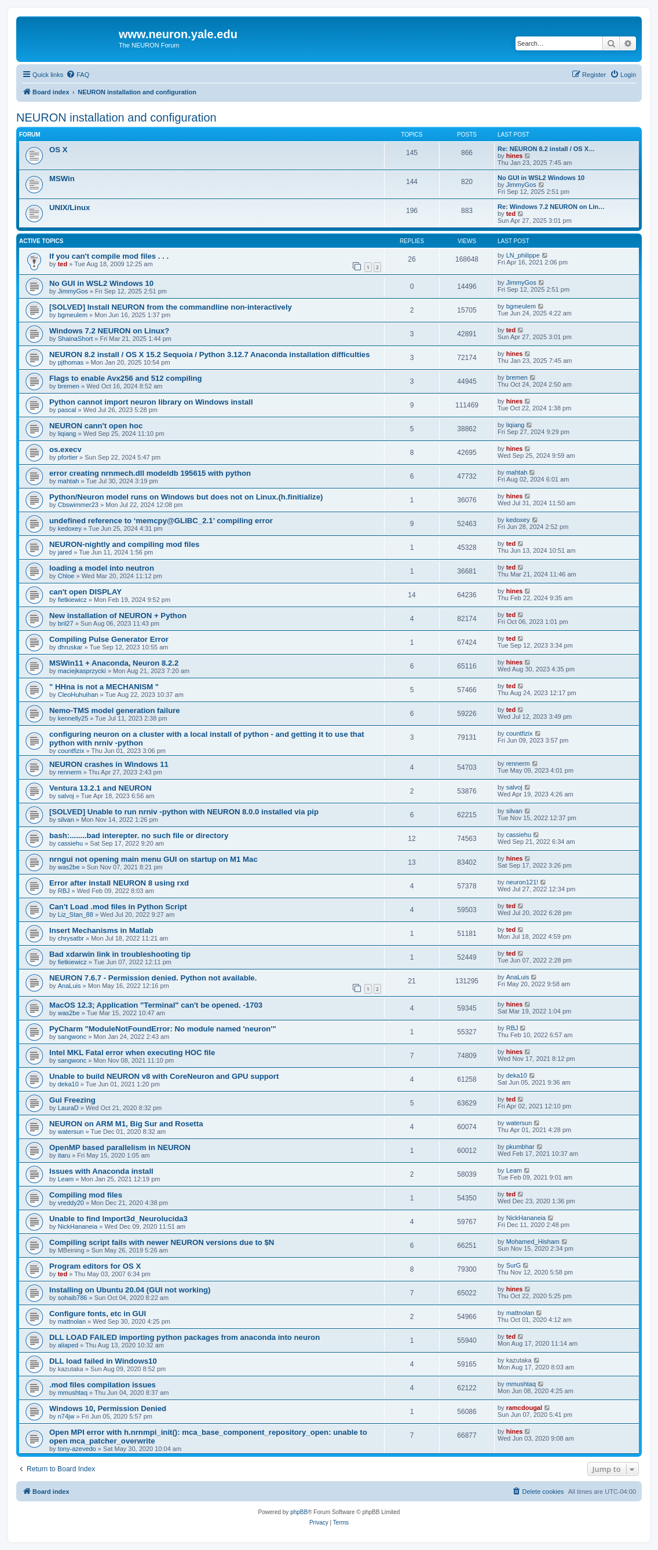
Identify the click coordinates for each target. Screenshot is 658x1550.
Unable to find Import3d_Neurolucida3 (118, 1218)
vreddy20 (71, 1202)
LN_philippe (523, 255)
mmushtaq (72, 1392)
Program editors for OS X (95, 1266)
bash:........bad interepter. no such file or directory (138, 835)
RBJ (64, 890)
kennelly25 (73, 718)
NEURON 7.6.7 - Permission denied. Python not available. (153, 978)
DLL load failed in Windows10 (103, 1361)
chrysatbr (71, 938)
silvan (66, 819)
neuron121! (522, 882)
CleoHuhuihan (78, 694)
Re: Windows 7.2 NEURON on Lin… (551, 206)
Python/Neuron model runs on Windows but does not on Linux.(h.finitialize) (186, 497)
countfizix (71, 750)
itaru (64, 1155)
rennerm (70, 772)
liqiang (67, 433)
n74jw (66, 1416)
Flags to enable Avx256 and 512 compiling (125, 378)
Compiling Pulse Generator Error (109, 639)
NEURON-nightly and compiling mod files (124, 544)
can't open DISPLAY (85, 591)
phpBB (299, 1512)
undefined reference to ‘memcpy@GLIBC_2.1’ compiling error (161, 520)
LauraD (68, 1107)
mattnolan (72, 1321)
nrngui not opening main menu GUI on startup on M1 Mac (153, 859)
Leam (66, 1179)
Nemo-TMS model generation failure (114, 710)
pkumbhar (520, 1146)
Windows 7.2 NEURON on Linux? (109, 330)
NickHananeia (77, 1226)
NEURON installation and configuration (116, 117)
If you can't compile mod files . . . (109, 256)
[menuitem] (77, 75)
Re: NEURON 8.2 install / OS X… (546, 148)
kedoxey (70, 528)
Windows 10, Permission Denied (107, 1408)
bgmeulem (72, 314)
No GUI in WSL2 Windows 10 (541, 177)
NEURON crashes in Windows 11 (109, 764)
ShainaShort (75, 338)
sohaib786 (72, 1297)
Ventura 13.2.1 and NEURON (100, 788)
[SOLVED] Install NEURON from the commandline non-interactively (170, 307)
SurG (513, 1265)
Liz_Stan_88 (75, 914)
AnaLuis (69, 985)
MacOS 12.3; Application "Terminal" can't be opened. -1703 (155, 1005)
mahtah (68, 481)
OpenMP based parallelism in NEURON (120, 1147)
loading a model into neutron (101, 568)
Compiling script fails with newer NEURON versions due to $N (161, 1242)
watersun (71, 1131)
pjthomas (71, 362)
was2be (69, 867)
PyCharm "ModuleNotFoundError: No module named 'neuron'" (162, 1028)
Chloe (66, 575)
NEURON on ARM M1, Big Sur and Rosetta (126, 1123)
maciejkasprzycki (82, 670)
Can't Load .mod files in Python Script (118, 906)
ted (511, 213)
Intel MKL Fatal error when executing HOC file (132, 1052)
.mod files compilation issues (102, 1384)
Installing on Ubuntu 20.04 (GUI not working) (129, 1289)
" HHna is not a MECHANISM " (104, 686)
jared (65, 552)
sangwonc (72, 1036)
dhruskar (70, 647)
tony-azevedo (77, 1448)
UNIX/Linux (69, 207)
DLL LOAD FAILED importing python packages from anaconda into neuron (184, 1337)
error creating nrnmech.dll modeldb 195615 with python (150, 473)
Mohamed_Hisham (533, 1241)
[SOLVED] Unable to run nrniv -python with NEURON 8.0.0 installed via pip (184, 811)
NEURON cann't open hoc (95, 425)
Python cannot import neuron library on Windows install (151, 402)
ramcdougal (524, 1407)
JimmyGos (521, 184)
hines (514, 155)
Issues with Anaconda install (101, 1171)
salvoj (66, 795)
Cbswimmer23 (78, 504)
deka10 (68, 1084)
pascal (67, 409)
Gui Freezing (72, 1100)
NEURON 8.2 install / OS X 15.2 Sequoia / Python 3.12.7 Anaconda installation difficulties (209, 354)
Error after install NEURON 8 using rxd (119, 883)
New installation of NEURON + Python (118, 615)
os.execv (65, 449)
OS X (58, 149)
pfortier (68, 457)
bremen (68, 386)
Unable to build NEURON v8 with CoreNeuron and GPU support (164, 1076)
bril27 (66, 623)
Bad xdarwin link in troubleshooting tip (120, 954)
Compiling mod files (85, 1195)
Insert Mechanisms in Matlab (101, 930)
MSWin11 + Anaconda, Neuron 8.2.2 (113, 663)
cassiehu (70, 843)
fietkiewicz (72, 599)
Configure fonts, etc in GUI (97, 1313)
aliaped (68, 1345)
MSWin (62, 178)
